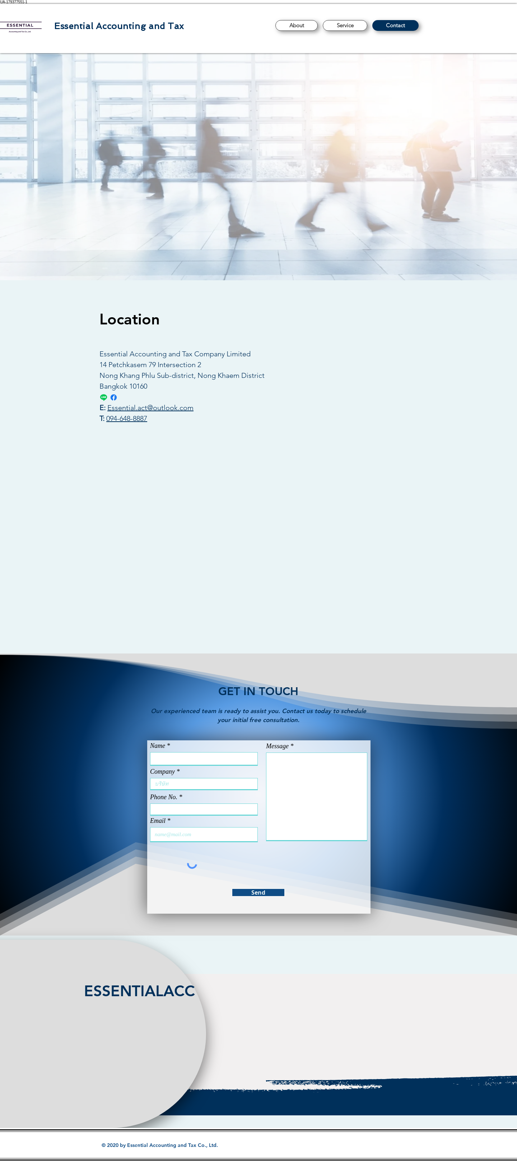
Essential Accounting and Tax (119, 26)
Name (157, 745)
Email (158, 820)
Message (277, 746)
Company (162, 771)
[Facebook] (114, 397)
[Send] (258, 892)
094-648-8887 (126, 418)
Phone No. (163, 797)
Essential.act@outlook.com (150, 407)
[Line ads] (103, 397)
